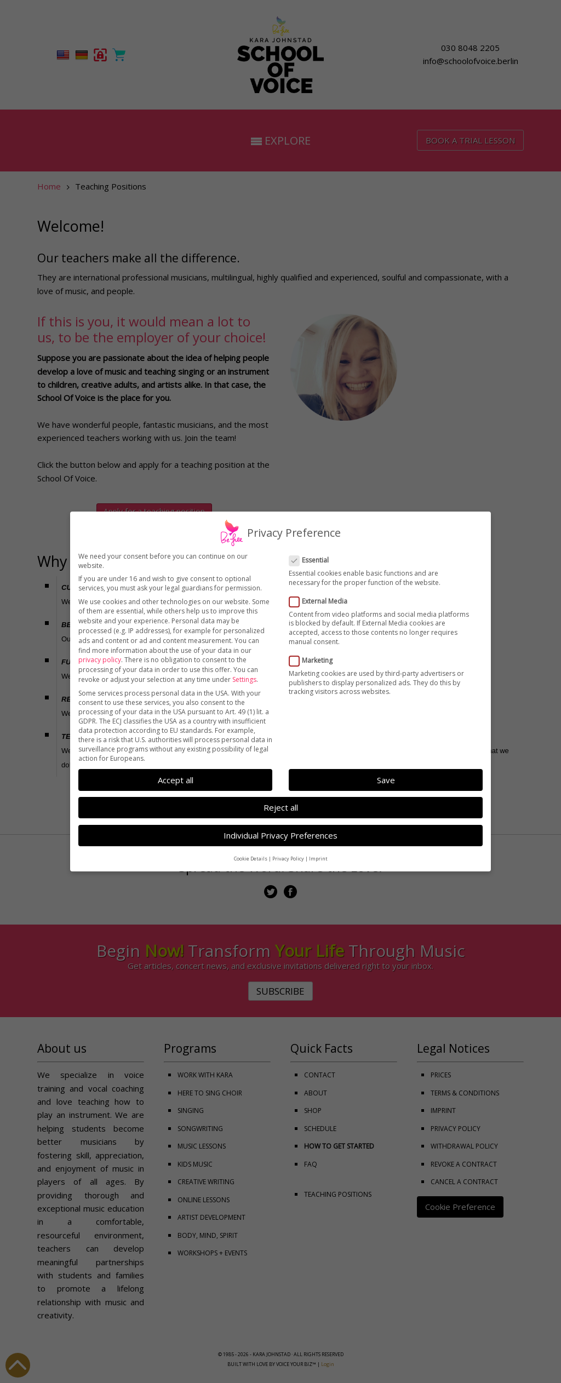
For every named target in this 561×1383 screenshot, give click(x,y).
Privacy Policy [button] (288, 849)
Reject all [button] (281, 798)
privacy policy (99, 651)
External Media (321, 592)
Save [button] (386, 771)
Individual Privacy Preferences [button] (280, 826)
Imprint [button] (318, 849)
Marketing (314, 651)
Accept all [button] (175, 771)
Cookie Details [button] (250, 849)
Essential (312, 551)
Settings (244, 670)
